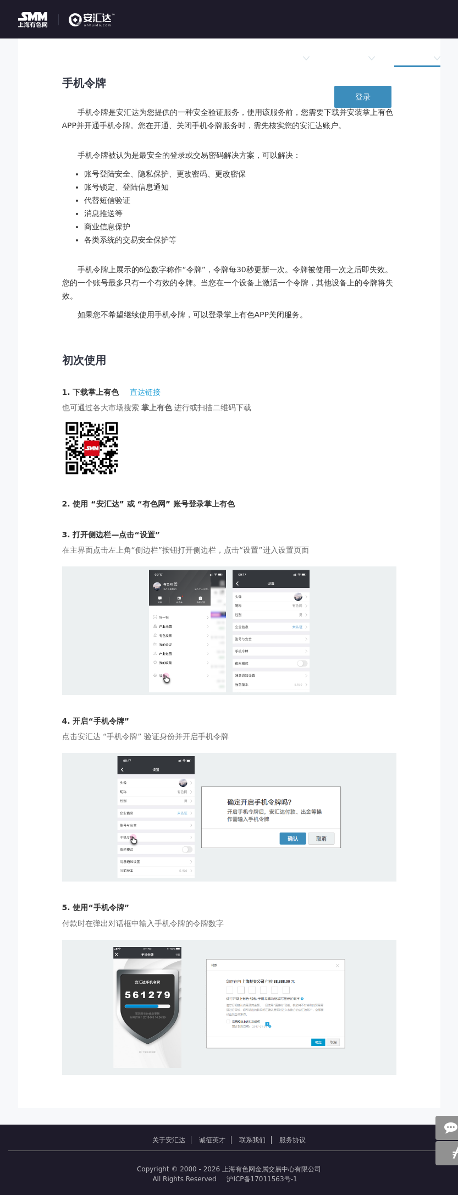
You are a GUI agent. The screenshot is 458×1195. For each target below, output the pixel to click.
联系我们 (252, 1140)
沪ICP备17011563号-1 (262, 1179)
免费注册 (425, 96)
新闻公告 (352, 58)
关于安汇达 (168, 1140)
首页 (72, 58)
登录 (363, 96)
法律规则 (286, 58)
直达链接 (145, 392)
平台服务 (417, 58)
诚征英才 (212, 1140)
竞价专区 (172, 58)
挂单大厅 (117, 58)
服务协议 (292, 1140)
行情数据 (226, 58)
